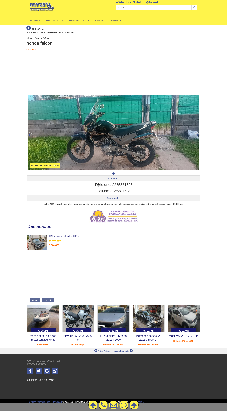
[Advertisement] (113, 72)
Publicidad (100, 20)
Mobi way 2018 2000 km (183, 335)
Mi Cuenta (35, 20)
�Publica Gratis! (54, 20)
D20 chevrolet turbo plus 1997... (64, 236)
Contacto (116, 20)
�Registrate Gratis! (79, 20)
